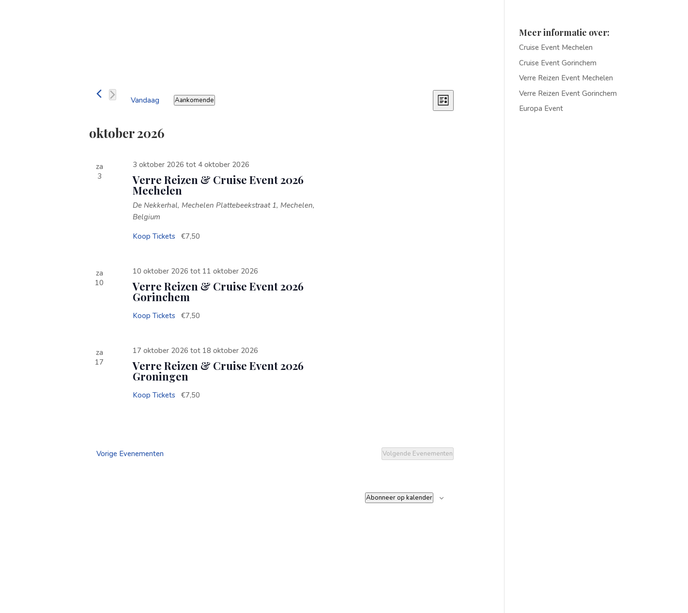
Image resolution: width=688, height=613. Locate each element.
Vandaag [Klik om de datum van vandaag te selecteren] (145, 100)
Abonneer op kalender (399, 497)
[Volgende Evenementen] (112, 94)
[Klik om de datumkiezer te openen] (194, 100)
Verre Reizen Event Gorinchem (568, 93)
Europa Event (541, 108)
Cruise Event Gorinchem (557, 63)
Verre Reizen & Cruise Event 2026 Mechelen (218, 185)
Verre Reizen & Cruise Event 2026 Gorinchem (218, 291)
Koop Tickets (155, 236)
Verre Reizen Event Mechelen (566, 78)
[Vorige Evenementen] (99, 93)
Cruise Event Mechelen (556, 47)
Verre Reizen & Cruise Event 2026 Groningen (218, 370)
